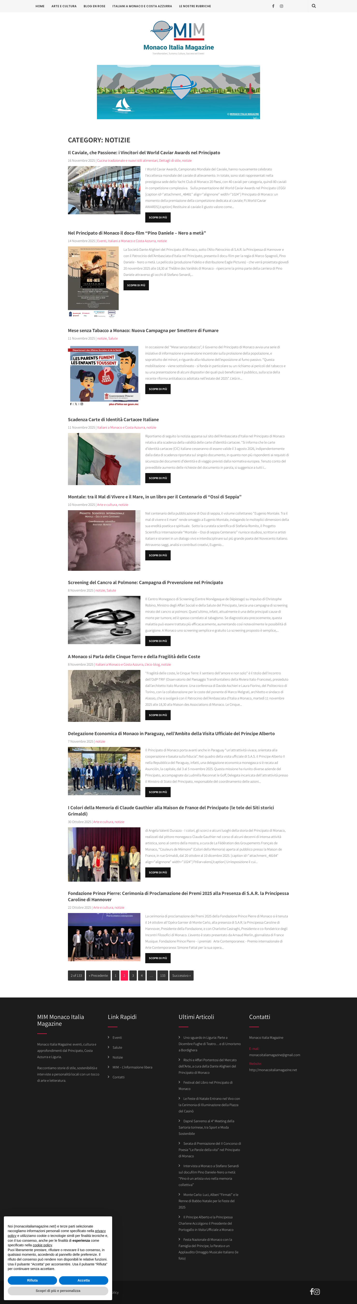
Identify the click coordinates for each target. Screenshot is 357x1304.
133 (162, 975)
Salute (113, 338)
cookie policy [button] (42, 1245)
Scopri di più (158, 217)
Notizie (118, 1057)
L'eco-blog (152, 664)
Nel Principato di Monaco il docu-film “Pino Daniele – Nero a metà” (137, 233)
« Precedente (98, 975)
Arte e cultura (64, 6)
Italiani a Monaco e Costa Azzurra (142, 6)
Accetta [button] (84, 1280)
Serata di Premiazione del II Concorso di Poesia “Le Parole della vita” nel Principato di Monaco (210, 1149)
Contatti (118, 1077)
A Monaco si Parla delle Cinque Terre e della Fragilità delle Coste (134, 656)
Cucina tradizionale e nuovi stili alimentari (127, 160)
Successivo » (181, 975)
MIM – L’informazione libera (132, 1067)
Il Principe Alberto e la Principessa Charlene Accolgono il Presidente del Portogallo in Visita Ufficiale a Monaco (206, 1223)
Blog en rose (94, 6)
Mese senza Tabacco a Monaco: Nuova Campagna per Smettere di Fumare (143, 330)
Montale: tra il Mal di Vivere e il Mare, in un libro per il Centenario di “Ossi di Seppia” (154, 497)
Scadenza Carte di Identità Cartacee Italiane (113, 419)
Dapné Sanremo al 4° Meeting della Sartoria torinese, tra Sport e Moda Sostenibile (206, 1127)
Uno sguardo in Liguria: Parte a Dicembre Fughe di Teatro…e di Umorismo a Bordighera (210, 1043)
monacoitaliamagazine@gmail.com (274, 1055)
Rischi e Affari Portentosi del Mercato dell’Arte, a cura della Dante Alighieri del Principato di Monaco (208, 1066)
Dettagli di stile (170, 160)
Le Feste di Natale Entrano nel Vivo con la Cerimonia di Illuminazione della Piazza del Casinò (209, 1104)
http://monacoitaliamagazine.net (273, 1069)
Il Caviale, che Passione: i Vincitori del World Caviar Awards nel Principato (144, 152)
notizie (187, 160)
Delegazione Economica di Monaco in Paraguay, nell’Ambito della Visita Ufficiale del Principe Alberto (171, 733)
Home (40, 6)
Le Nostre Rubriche (195, 6)
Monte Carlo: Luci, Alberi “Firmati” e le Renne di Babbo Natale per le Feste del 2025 (208, 1200)
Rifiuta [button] (32, 1280)
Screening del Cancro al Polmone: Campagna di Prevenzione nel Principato (145, 582)
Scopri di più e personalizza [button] (58, 1291)
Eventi (101, 240)
